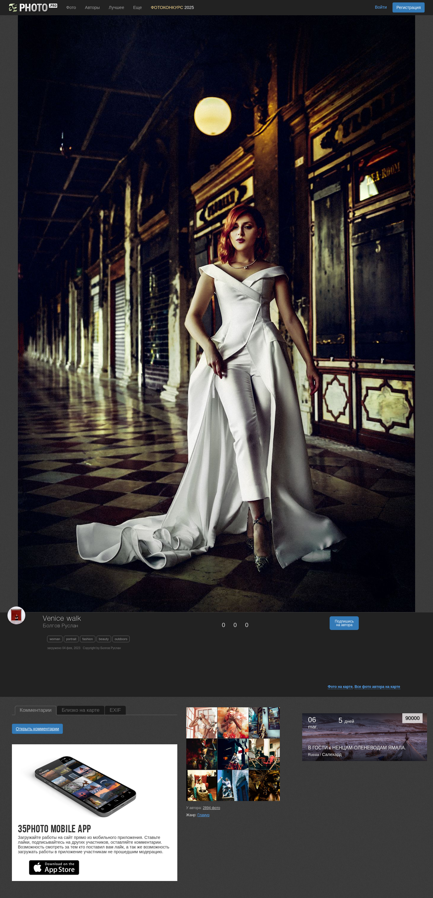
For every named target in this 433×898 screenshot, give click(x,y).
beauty (104, 639)
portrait (71, 639)
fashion (87, 639)
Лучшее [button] (116, 7)
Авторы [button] (92, 7)
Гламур (203, 815)
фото (211, 808)
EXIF (115, 710)
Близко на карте (81, 710)
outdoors (121, 639)
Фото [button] (71, 7)
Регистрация (408, 7)
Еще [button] (137, 7)
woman (54, 639)
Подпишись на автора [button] (344, 623)
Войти (381, 7)
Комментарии (36, 710)
